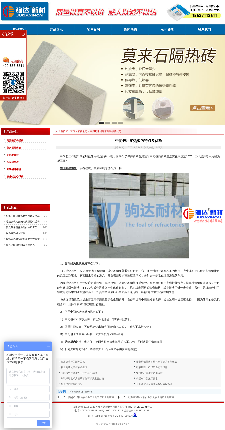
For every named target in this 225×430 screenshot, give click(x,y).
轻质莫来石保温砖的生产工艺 (21, 227)
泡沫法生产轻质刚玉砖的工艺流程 (79, 373)
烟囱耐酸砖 (13, 162)
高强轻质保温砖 (15, 140)
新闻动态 (130, 29)
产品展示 (56, 29)
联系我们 (204, 29)
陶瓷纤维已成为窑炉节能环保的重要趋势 (82, 378)
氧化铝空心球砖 (15, 176)
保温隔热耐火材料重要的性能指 (23, 239)
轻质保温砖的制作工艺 (73, 361)
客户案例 (93, 29)
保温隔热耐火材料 (15, 233)
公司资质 (167, 29)
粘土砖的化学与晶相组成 (74, 367)
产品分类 (12, 131)
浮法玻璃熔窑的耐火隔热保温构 (23, 221)
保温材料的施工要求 (147, 378)
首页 (72, 131)
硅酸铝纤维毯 (14, 169)
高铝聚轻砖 (13, 155)
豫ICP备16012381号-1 (140, 406)
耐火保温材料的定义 (71, 384)
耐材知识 (12, 207)
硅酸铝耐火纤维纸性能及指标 (151, 367)
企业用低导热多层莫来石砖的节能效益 (156, 361)
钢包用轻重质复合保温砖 (149, 373)
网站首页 (19, 29)
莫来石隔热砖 (14, 147)
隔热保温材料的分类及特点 (20, 244)
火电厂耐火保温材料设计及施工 (23, 215)
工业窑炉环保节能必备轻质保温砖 (154, 384)
